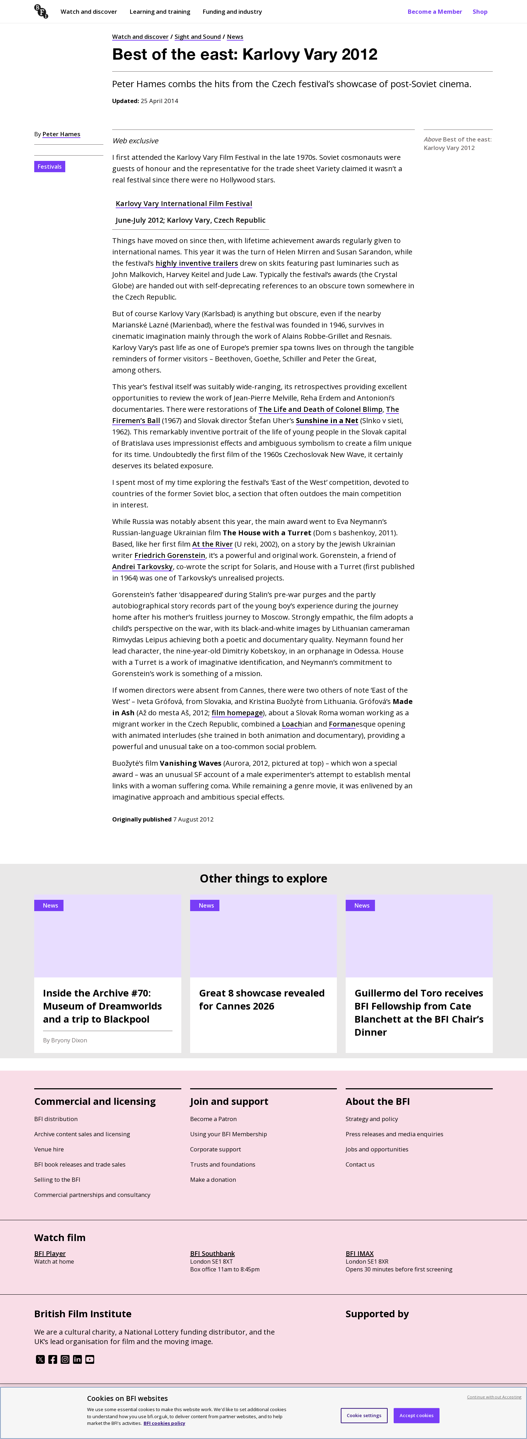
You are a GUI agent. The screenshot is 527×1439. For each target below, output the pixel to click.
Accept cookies (417, 1415)
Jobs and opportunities (377, 1149)
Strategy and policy (372, 1119)
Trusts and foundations (222, 1164)
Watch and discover (89, 11)
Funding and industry (232, 11)
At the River (212, 544)
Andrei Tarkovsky (142, 566)
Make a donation (213, 1179)
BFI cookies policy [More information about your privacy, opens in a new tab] (164, 1423)
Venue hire (49, 1149)
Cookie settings (364, 1415)
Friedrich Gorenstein (170, 555)
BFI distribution (56, 1119)
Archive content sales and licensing (82, 1134)
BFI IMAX (360, 1253)
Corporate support (215, 1149)
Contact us (360, 1164)
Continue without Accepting (494, 1396)
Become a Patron (213, 1119)
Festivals (50, 166)
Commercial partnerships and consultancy (92, 1195)
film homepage (237, 712)
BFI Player (50, 1253)
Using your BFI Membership (228, 1134)
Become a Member (435, 11)
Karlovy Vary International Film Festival (184, 203)
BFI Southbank (212, 1253)
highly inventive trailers (197, 263)
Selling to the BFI (57, 1179)
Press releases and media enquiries (394, 1134)
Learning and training (159, 11)
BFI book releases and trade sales (80, 1164)
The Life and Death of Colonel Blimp (321, 409)
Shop (480, 11)
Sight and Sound (198, 36)
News (235, 36)
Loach (292, 724)
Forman (342, 724)
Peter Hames (61, 134)
